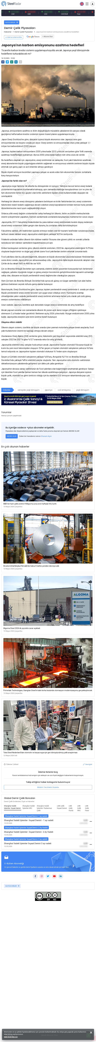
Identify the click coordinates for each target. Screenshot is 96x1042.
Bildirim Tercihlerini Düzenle (48, 787)
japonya (48, 390)
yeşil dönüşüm (82, 390)
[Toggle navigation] (92, 4)
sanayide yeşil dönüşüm (29, 390)
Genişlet (87, 764)
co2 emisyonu (64, 390)
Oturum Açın (46, 436)
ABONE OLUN (11, 436)
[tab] (12, 807)
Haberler (8, 32)
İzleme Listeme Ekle (13, 37)
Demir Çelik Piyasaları (24, 32)
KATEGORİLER (11, 22)
